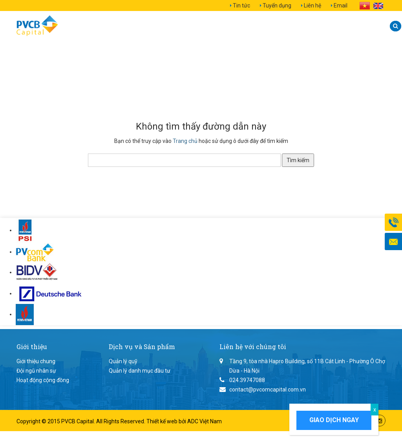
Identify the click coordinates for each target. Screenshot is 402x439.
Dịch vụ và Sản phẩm (180, 26)
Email (340, 5)
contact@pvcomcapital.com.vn (267, 389)
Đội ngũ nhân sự (36, 371)
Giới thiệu (108, 26)
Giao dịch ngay (334, 420)
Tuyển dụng (277, 5)
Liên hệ (312, 5)
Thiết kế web (162, 421)
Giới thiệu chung (35, 361)
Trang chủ (185, 141)
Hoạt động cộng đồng (42, 380)
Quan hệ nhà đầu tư (271, 26)
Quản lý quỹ (123, 361)
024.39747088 (247, 380)
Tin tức (241, 5)
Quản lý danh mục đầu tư (139, 371)
